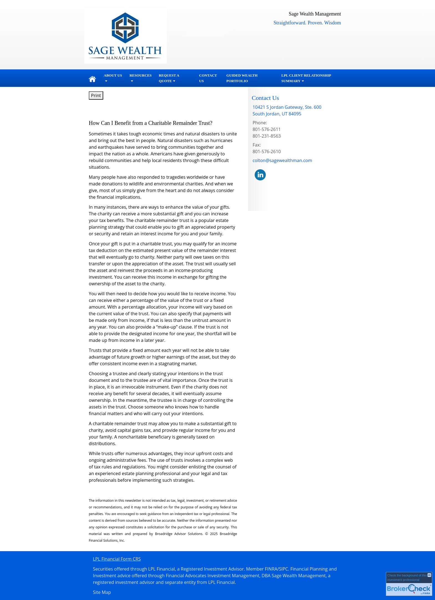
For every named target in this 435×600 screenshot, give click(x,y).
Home (92, 78)
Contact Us (208, 78)
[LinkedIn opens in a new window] (260, 175)
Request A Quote (169, 78)
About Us (113, 75)
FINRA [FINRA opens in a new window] (271, 569)
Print (96, 95)
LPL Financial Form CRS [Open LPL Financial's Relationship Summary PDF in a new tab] (117, 559)
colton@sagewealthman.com (282, 160)
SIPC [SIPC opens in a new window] (283, 569)
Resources (140, 75)
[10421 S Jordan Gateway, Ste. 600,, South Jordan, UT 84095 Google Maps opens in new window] (286, 110)
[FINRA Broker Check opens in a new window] (409, 584)
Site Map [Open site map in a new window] (102, 592)
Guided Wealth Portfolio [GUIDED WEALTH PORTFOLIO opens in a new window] (241, 78)
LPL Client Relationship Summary (306, 78)
